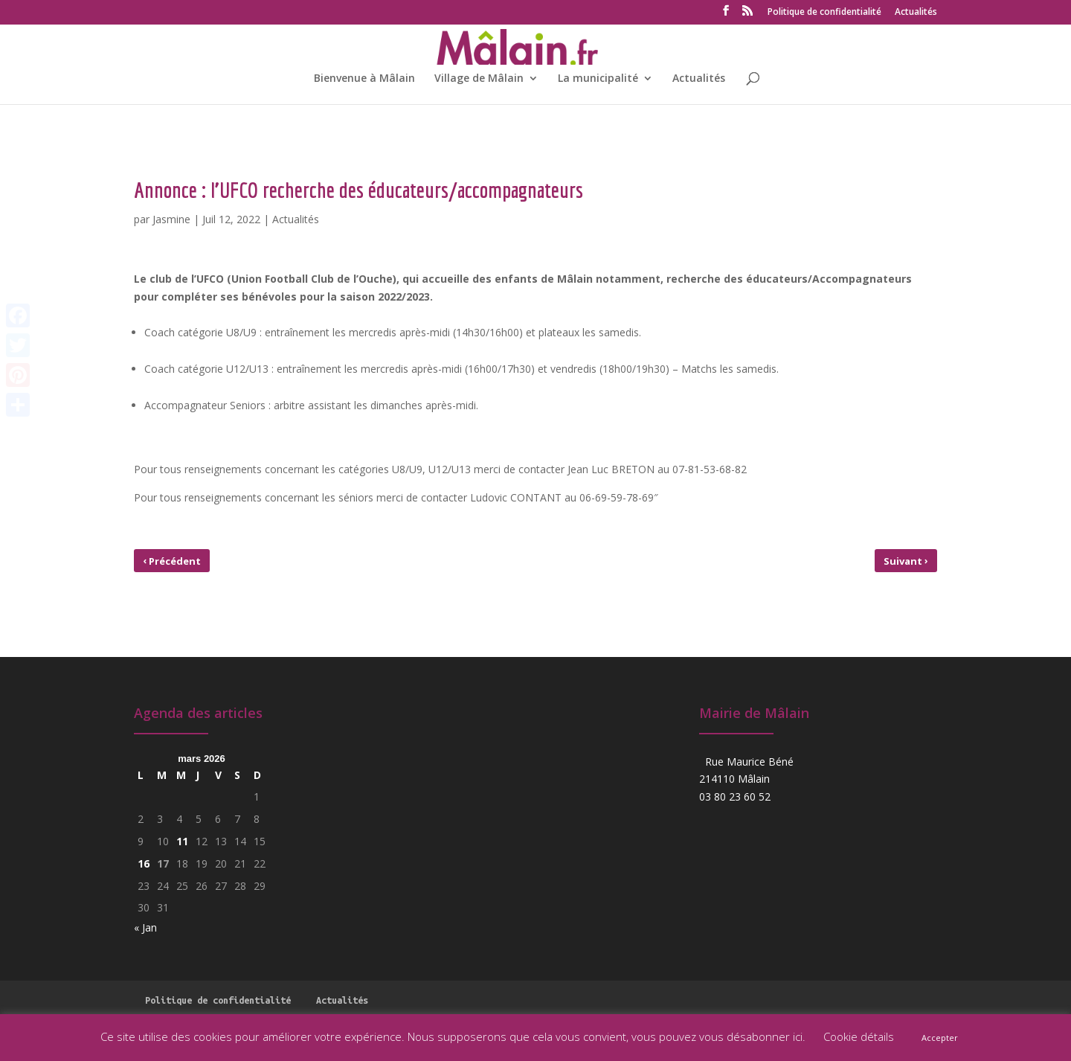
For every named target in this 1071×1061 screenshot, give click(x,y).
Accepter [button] (940, 1037)
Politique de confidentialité (824, 12)
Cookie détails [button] (858, 1036)
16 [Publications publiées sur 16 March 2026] (143, 863)
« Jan (145, 927)
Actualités (916, 12)
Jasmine (171, 219)
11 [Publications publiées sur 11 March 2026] (182, 841)
